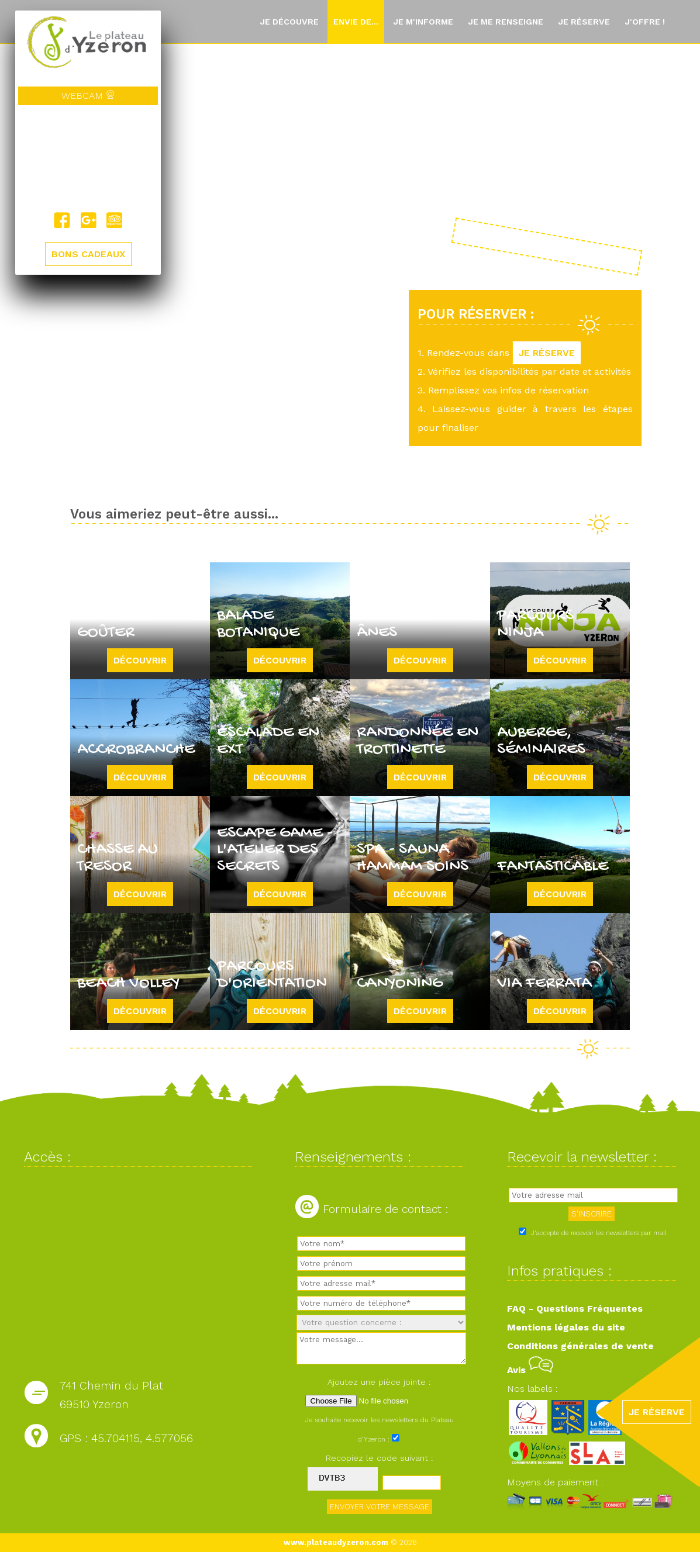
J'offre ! (645, 21)
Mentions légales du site (566, 1327)
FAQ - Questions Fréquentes (575, 1308)
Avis (530, 1369)
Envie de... (355, 21)
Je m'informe (423, 21)
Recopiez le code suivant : (379, 1458)
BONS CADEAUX (88, 254)
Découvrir (140, 660)
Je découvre (289, 21)
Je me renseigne (505, 21)
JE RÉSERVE (547, 352)
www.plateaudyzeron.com (336, 1542)
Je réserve (584, 21)
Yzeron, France (88, 158)
